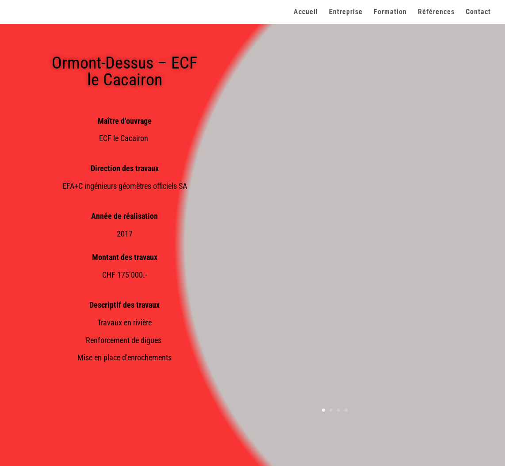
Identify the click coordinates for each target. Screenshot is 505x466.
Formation (390, 12)
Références (436, 12)
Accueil (306, 12)
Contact (478, 12)
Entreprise (346, 12)
